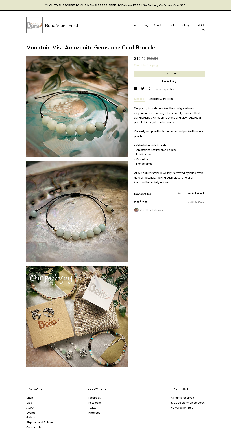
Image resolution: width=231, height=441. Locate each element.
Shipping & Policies (161, 98)
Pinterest (94, 412)
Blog (145, 25)
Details (139, 98)
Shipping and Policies (39, 422)
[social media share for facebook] (136, 89)
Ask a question (165, 89)
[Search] (203, 30)
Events (171, 25)
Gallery (185, 25)
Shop (134, 25)
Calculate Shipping (146, 65)
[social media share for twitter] (143, 89)
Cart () (200, 25)
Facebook (94, 397)
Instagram (94, 402)
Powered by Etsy (182, 407)
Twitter (92, 407)
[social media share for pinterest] (150, 89)
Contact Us (33, 427)
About (157, 25)
